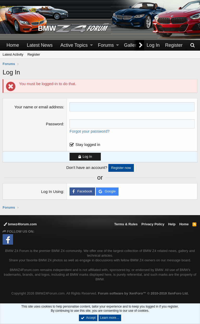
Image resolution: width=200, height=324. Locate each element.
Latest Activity (13, 54)
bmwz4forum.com (20, 224)
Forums (106, 45)
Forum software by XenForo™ (143, 293)
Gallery (131, 45)
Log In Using (52, 191)
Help (172, 224)
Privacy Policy (152, 224)
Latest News (40, 45)
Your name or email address (38, 107)
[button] (91, 45)
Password (54, 124)
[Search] (192, 45)
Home (13, 45)
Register (33, 54)
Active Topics (74, 45)
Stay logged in (88, 144)
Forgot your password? (89, 131)
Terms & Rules (126, 224)
